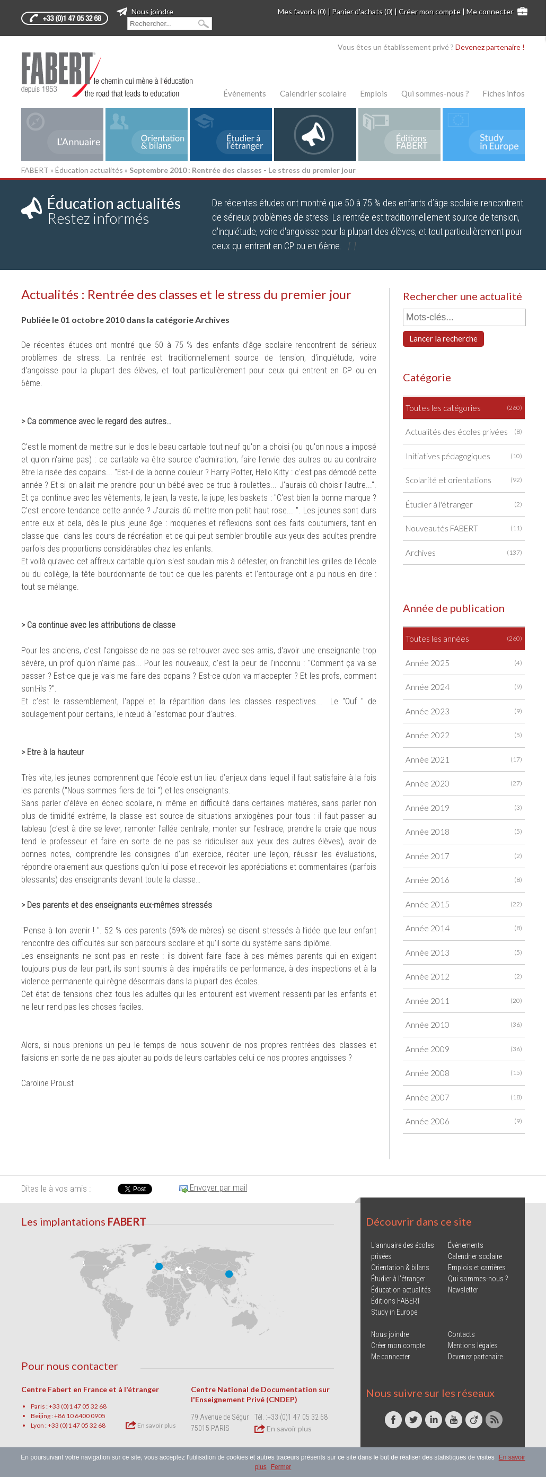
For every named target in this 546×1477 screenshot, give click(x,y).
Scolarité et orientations (464, 480)
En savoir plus (151, 1425)
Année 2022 (464, 735)
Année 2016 (464, 880)
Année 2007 (464, 1097)
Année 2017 (464, 856)
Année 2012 (464, 977)
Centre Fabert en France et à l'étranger (90, 1389)
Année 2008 (464, 1073)
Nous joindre (145, 11)
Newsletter (463, 1290)
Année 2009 (464, 1049)
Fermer (281, 1467)
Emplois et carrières (477, 1267)
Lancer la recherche (443, 338)
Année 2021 (464, 760)
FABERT (35, 169)
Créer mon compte (430, 11)
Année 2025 (464, 663)
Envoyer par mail (213, 1187)
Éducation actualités (89, 169)
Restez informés (114, 210)
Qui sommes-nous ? (435, 93)
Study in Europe (394, 1312)
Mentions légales (473, 1345)
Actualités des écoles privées (464, 432)
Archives (464, 553)
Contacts (461, 1334)
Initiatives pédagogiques (464, 456)
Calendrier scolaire (313, 93)
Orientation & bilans (400, 1267)
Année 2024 (464, 687)
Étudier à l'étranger (464, 505)
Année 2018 (464, 832)
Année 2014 (464, 928)
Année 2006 (464, 1121)
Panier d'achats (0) (362, 11)
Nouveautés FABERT (464, 528)
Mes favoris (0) (302, 11)
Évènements (244, 93)
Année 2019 (464, 808)
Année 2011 (464, 1001)
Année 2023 (464, 711)
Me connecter (489, 11)
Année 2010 (464, 1025)
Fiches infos (503, 93)
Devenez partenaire (475, 1356)
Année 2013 (464, 953)
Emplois (374, 93)
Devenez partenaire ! (490, 46)
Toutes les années (464, 639)
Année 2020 (464, 783)
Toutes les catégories (464, 408)
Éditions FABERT (395, 1301)
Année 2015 (464, 904)
